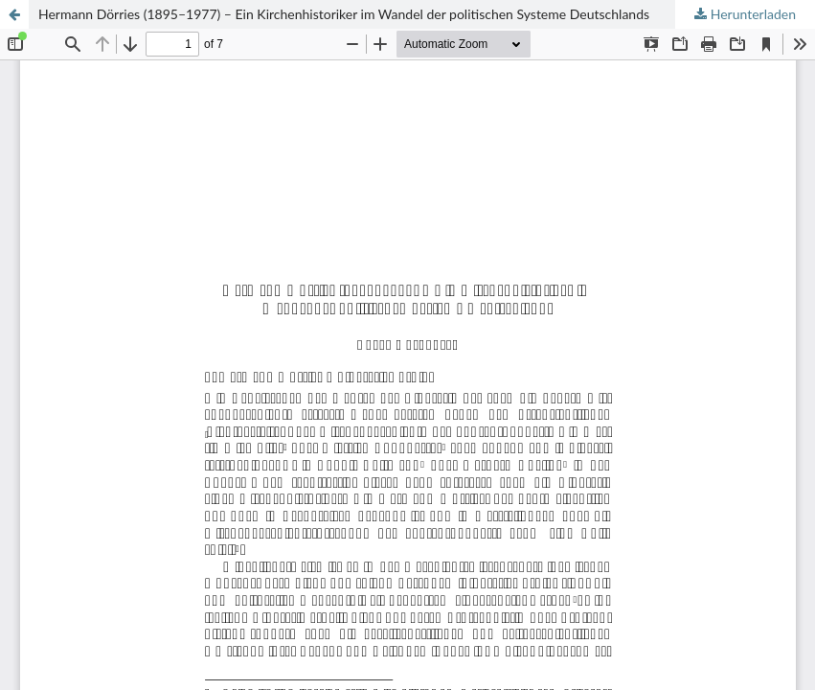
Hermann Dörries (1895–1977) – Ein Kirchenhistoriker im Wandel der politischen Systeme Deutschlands (343, 14)
